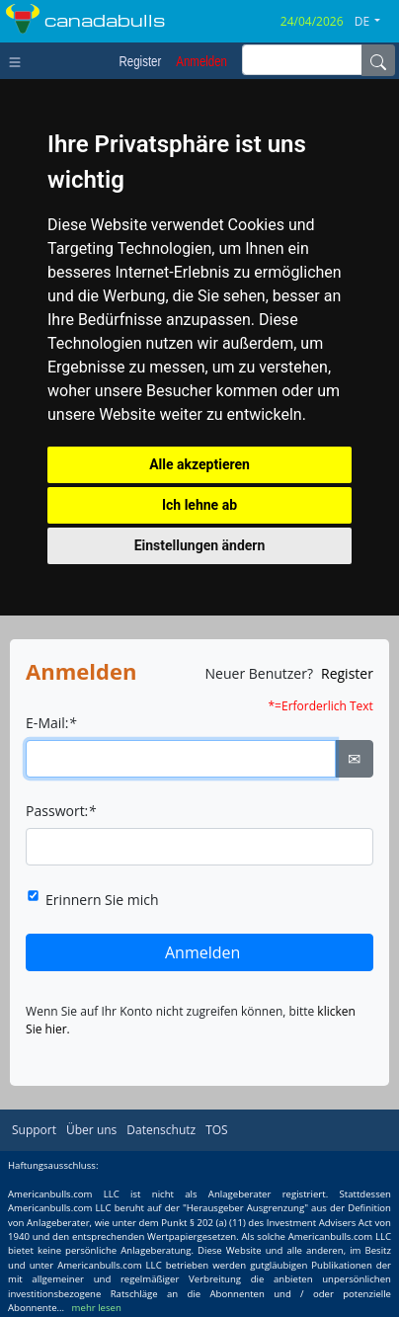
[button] (375, 22)
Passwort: (61, 810)
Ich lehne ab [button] (199, 505)
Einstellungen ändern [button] (200, 545)
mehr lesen (96, 1307)
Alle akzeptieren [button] (199, 464)
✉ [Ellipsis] (354, 759)
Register (347, 673)
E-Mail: (51, 722)
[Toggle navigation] (19, 60)
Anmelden (202, 952)
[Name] (378, 60)
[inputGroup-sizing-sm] (302, 59)
